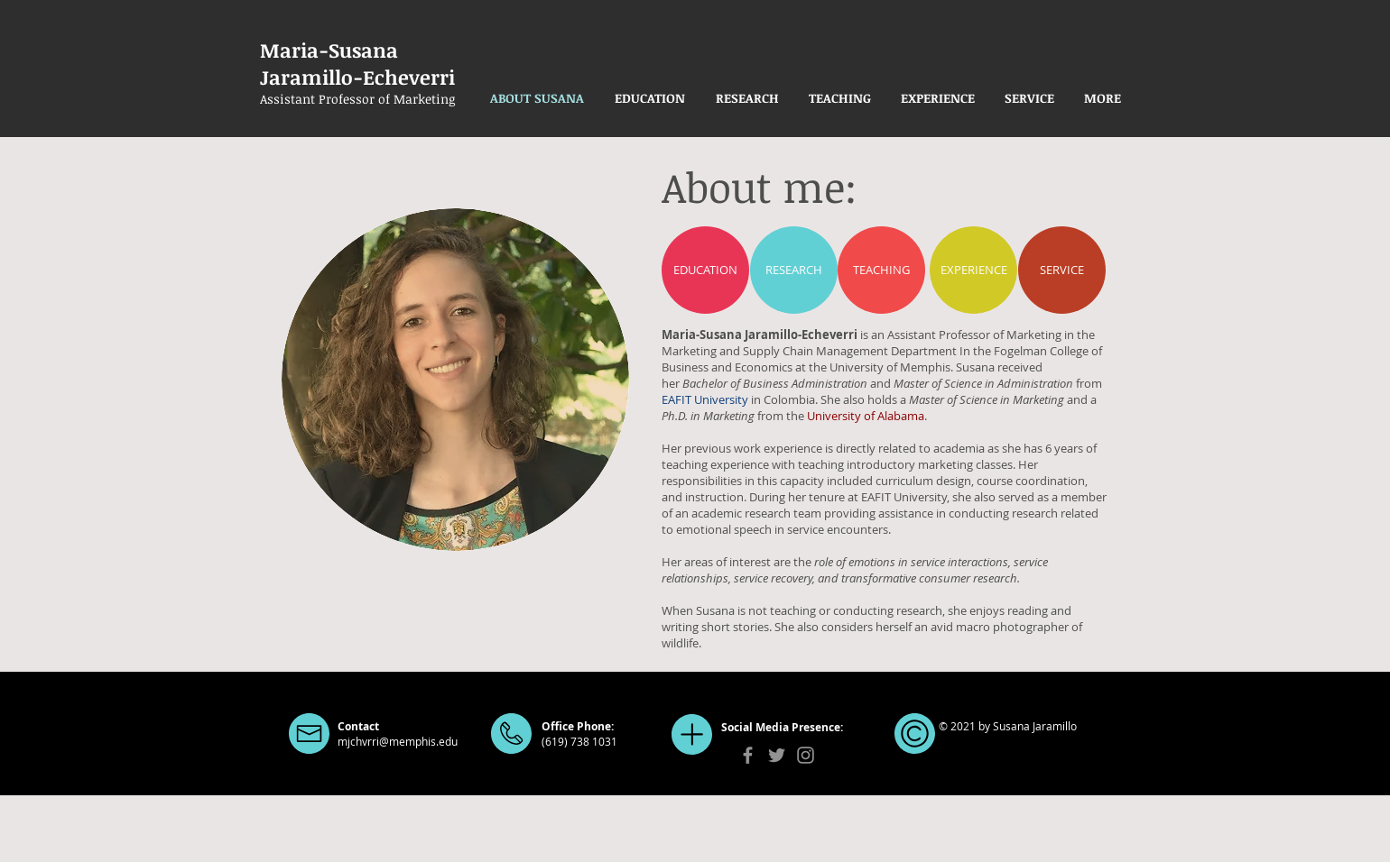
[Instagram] (805, 755)
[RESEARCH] (794, 270)
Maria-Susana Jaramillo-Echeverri (360, 63)
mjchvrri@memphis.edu (398, 741)
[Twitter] (776, 755)
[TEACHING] (881, 270)
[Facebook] (748, 755)
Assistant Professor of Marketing (357, 98)
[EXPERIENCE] (973, 270)
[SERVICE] (1062, 270)
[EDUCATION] (705, 270)
